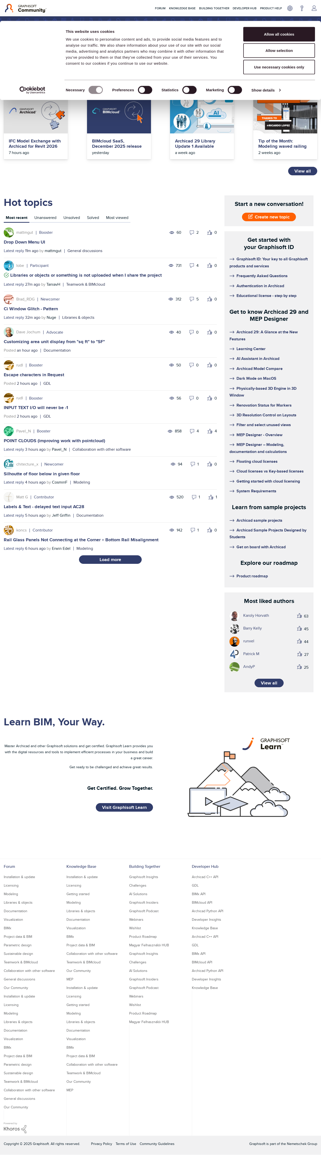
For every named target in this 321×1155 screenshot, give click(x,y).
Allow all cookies (279, 13)
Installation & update (19, 876)
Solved (93, 217)
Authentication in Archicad (260, 286)
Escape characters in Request (34, 374)
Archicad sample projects (259, 520)
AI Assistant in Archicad (257, 358)
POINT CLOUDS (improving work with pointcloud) (54, 440)
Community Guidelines (157, 1143)
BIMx (7, 928)
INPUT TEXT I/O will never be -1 (36, 407)
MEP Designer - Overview (259, 435)
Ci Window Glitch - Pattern (31, 308)
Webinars (136, 919)
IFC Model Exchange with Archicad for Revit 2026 (35, 143)
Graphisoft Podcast (143, 910)
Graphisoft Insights (143, 876)
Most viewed (117, 217)
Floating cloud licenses (257, 461)
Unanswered (45, 217)
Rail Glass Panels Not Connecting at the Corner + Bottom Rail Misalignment (81, 539)
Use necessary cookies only (279, 46)
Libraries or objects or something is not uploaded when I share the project (86, 275)
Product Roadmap (143, 936)
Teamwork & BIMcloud (85, 284)
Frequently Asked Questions (262, 276)
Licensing (11, 885)
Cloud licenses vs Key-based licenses (270, 471)
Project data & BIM (18, 936)
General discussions (84, 251)
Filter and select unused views (263, 425)
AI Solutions (138, 893)
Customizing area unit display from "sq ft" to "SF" (54, 341)
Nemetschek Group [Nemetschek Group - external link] (302, 1143)
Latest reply (14, 251)
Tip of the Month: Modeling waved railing (282, 143)
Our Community (16, 987)
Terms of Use (126, 1143)
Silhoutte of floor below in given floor (42, 474)
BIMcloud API (202, 902)
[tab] (16, 218)
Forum (9, 866)
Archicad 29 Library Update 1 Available (195, 143)
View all (302, 171)
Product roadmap (252, 576)
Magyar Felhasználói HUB (149, 945)
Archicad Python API (207, 910)
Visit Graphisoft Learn (124, 807)
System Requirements (256, 491)
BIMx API (198, 893)
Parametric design (18, 945)
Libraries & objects (78, 317)
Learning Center (251, 349)
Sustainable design (18, 953)
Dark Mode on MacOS (256, 378)
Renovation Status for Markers (264, 405)
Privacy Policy (101, 1143)
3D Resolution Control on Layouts (266, 415)
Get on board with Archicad (261, 547)
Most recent (16, 217)
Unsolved (71, 217)
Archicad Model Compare (259, 368)
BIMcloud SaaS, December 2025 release (117, 143)
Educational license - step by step (266, 295)
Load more (110, 559)
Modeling (81, 482)
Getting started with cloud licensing (268, 481)
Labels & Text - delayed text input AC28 (44, 506)
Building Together (144, 866)
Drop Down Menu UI (24, 242)
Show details (263, 69)
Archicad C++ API (205, 876)
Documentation (57, 350)
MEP (69, 979)
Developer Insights (206, 919)
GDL (47, 383)
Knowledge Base (81, 866)
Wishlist (135, 928)
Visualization (13, 919)
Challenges (137, 885)
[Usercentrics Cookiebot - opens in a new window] (32, 69)
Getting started (78, 893)
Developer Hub (205, 866)
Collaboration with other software (101, 449)
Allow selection (279, 30)
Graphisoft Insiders (143, 902)
